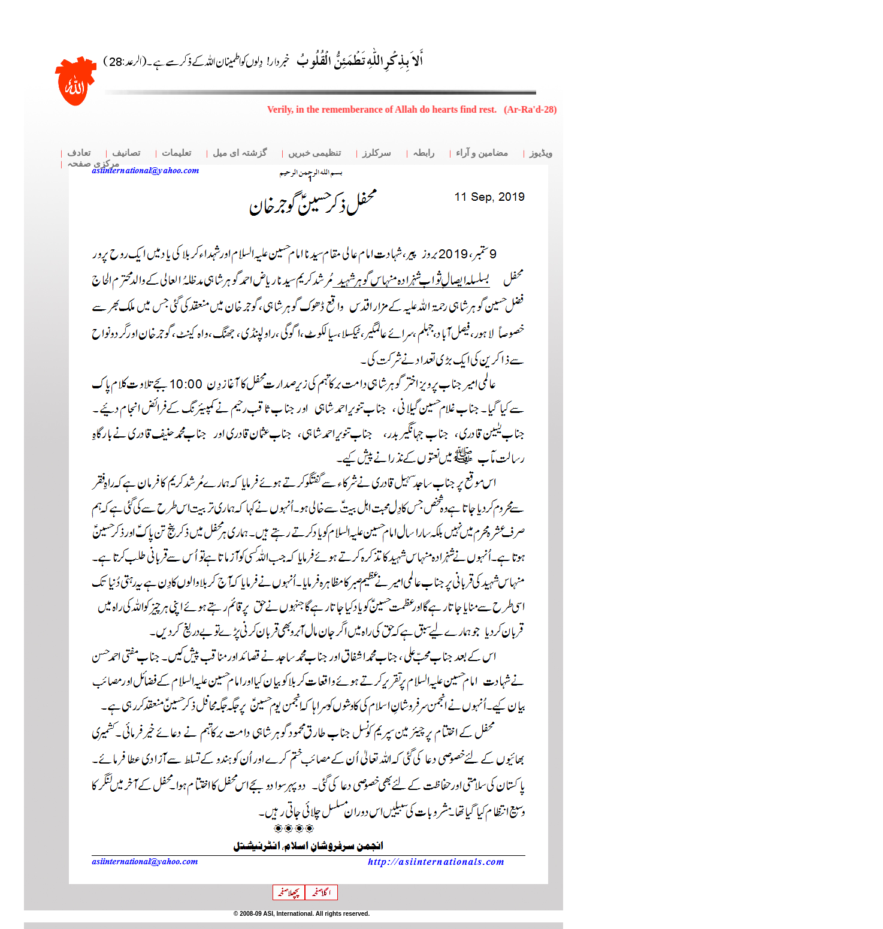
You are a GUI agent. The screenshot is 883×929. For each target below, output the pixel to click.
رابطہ (423, 153)
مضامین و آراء (482, 153)
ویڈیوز (541, 153)
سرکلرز (376, 153)
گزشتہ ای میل (240, 153)
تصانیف (126, 153)
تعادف (78, 153)
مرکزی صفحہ (93, 163)
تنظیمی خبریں (314, 153)
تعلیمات (176, 153)
